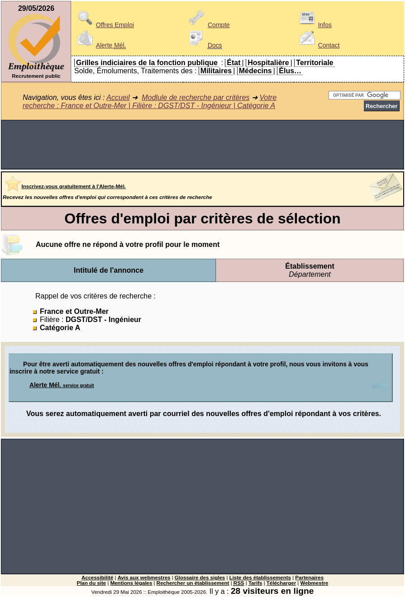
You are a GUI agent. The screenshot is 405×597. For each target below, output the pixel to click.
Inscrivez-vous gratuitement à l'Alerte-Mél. (74, 186)
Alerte (100, 45)
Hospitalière (268, 62)
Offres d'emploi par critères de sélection (202, 218)
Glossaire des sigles (200, 577)
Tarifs (255, 583)
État (233, 62)
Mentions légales (131, 583)
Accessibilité (97, 577)
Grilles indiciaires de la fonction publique (147, 62)
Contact (318, 45)
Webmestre (314, 583)
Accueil (118, 97)
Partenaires (309, 577)
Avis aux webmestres (144, 577)
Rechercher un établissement (193, 583)
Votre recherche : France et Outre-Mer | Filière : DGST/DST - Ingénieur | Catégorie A (149, 101)
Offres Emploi (104, 24)
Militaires (216, 71)
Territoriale (314, 62)
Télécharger (281, 583)
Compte (208, 24)
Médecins (255, 71)
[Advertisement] (202, 144)
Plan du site (91, 583)
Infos (314, 24)
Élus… (290, 71)
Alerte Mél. (61, 385)
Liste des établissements (260, 577)
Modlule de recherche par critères (195, 97)
